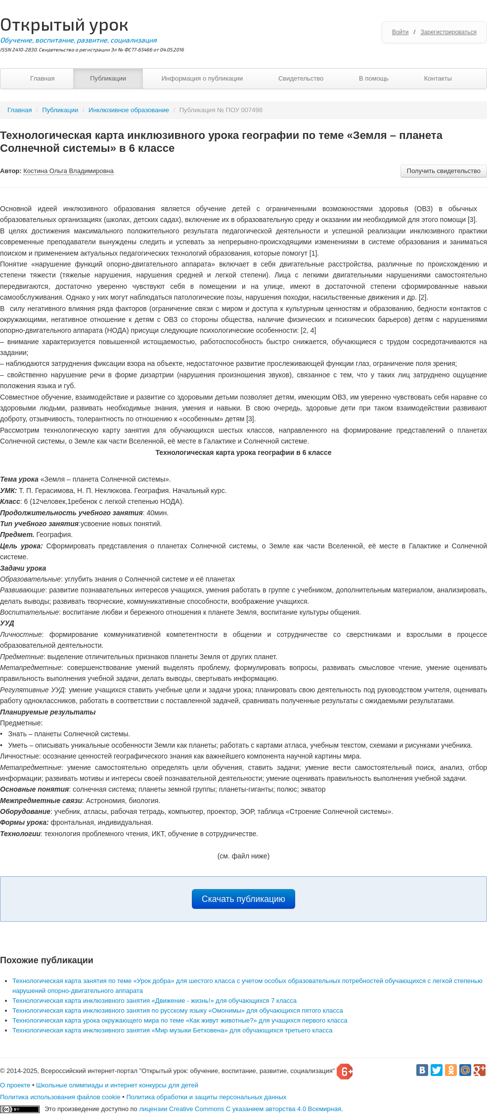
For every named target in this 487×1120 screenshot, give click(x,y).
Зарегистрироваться (449, 32)
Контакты (438, 78)
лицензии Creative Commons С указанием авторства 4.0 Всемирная (240, 1109)
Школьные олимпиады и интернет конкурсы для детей (117, 1085)
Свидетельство (300, 78)
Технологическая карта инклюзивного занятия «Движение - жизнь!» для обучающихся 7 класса (154, 1000)
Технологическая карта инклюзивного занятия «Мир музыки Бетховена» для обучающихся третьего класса (172, 1030)
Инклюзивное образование (129, 110)
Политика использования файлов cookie (60, 1097)
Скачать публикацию (243, 899)
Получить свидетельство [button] (444, 171)
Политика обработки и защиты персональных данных (206, 1097)
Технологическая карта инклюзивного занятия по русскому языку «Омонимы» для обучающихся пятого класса (177, 1010)
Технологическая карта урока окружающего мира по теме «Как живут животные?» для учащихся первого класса (180, 1020)
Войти (400, 32)
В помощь (374, 78)
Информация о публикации (202, 78)
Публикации (108, 78)
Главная (42, 78)
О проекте (15, 1085)
